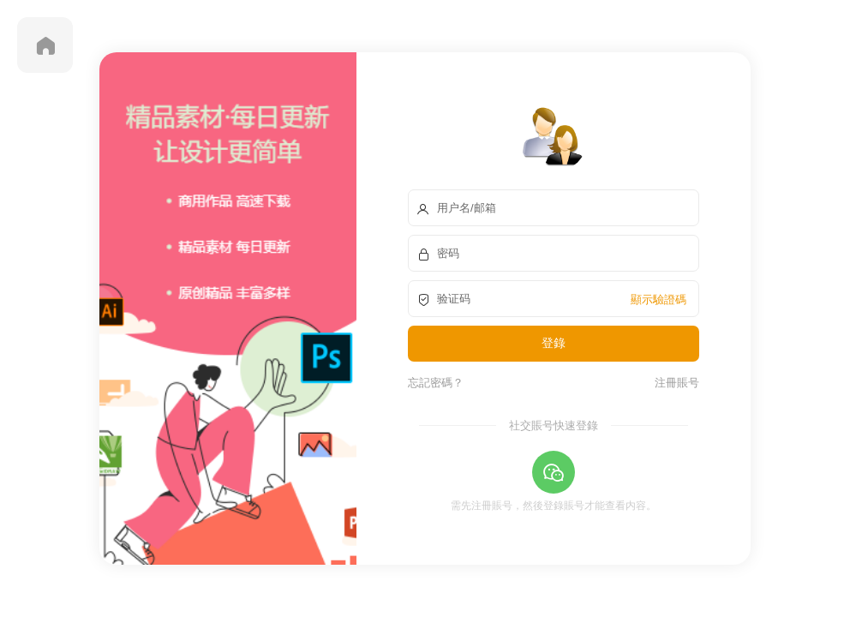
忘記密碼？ (436, 382)
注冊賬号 (674, 382)
